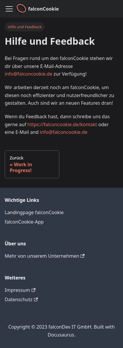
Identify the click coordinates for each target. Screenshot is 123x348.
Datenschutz (21, 299)
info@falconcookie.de (28, 74)
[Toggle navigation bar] (9, 8)
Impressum (20, 290)
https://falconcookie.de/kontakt (62, 124)
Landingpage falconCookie (34, 212)
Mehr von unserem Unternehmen (45, 256)
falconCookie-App (24, 222)
